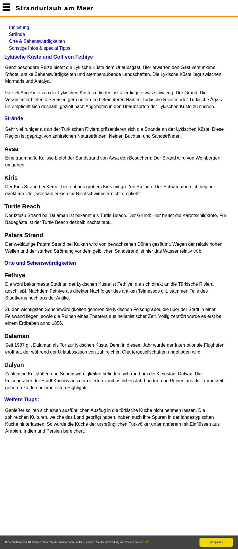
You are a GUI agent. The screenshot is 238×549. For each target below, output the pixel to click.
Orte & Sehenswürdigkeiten (37, 41)
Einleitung (19, 27)
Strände (17, 34)
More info (143, 542)
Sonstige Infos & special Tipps (39, 48)
